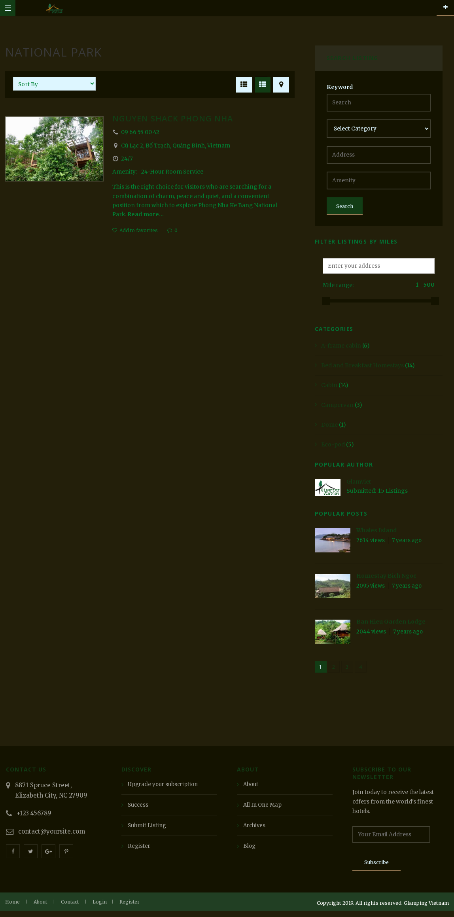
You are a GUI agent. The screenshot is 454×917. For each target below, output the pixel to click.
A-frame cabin (341, 349)
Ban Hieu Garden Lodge (391, 625)
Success (139, 808)
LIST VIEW (261, 83)
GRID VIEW (243, 83)
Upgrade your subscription (165, 788)
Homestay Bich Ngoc (386, 579)
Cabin (329, 388)
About (251, 788)
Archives (255, 829)
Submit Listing (148, 829)
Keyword (340, 87)
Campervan (337, 408)
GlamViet (358, 485)
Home (12, 908)
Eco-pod (333, 448)
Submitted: (361, 494)
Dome (329, 428)
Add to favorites (138, 232)
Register (139, 849)
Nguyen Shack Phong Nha (172, 118)
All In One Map (263, 808)
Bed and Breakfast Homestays (362, 368)
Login (100, 908)
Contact (70, 908)
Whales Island (376, 534)
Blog (249, 849)
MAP (280, 83)
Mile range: (338, 289)
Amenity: (125, 172)
